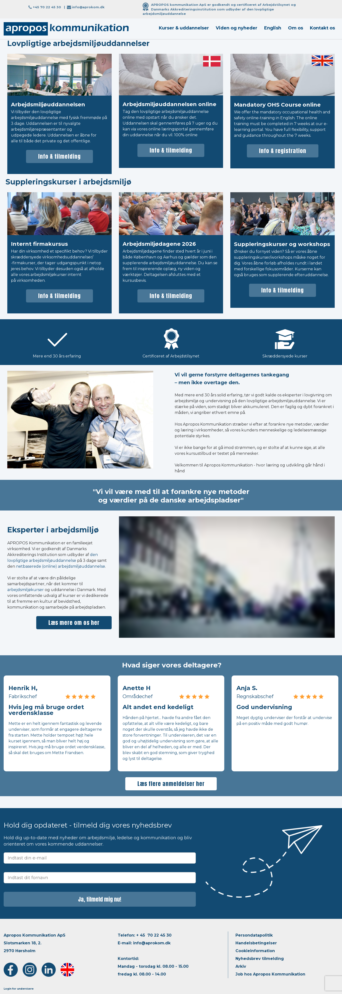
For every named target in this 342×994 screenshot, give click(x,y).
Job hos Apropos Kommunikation (270, 974)
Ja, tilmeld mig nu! (99, 899)
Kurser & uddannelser (184, 28)
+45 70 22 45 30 (47, 7)
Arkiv (240, 966)
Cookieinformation (255, 950)
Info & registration (282, 151)
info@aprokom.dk (88, 7)
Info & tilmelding (59, 156)
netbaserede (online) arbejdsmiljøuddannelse (60, 566)
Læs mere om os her (73, 623)
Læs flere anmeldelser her (171, 784)
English (272, 28)
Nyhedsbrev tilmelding (259, 958)
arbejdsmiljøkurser (25, 589)
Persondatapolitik (254, 935)
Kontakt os (322, 28)
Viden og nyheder (236, 28)
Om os (295, 28)
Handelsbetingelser (256, 943)
